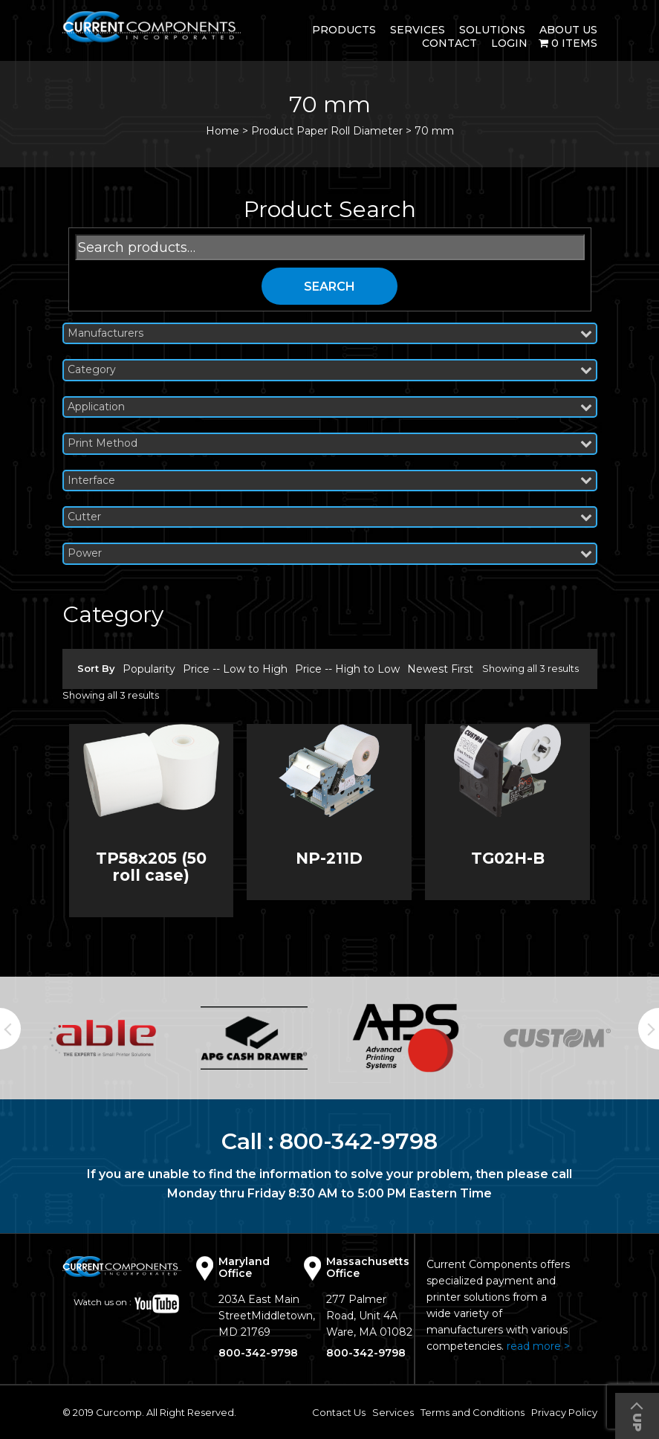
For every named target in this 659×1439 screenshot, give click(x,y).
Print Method (330, 443)
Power (330, 553)
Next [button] (648, 1029)
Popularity (149, 669)
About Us (568, 29)
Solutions (492, 29)
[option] (102, 1037)
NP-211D (329, 858)
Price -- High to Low (347, 669)
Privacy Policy (564, 1412)
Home (222, 131)
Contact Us (339, 1412)
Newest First (440, 669)
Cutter (330, 517)
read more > (538, 1346)
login (509, 43)
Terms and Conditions (473, 1412)
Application (330, 407)
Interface (330, 480)
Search (329, 286)
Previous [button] (10, 1029)
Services (417, 29)
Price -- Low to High (235, 669)
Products (344, 29)
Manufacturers (330, 333)
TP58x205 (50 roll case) (151, 867)
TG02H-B (508, 858)
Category (330, 369)
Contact (449, 43)
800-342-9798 (358, 1141)
